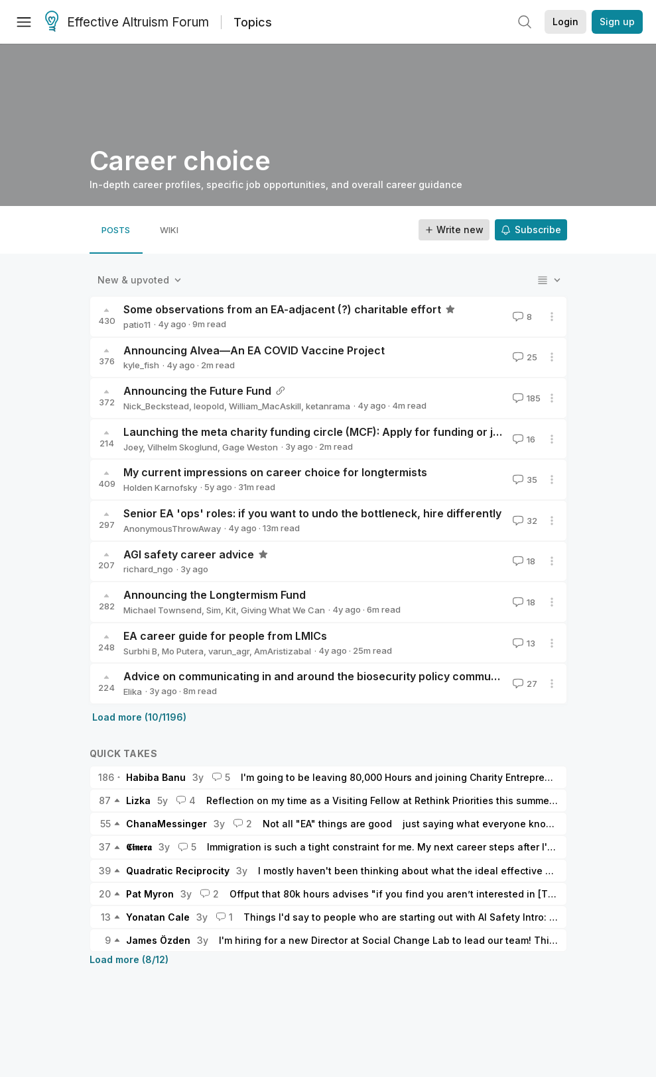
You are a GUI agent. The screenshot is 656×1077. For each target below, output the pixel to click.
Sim (213, 610)
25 (523, 357)
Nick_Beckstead (156, 406)
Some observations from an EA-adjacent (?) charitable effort (282, 309)
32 (523, 521)
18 (522, 561)
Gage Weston (250, 447)
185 (525, 398)
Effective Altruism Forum (127, 22)
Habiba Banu (156, 777)
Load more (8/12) (129, 959)
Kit (231, 610)
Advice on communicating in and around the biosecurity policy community (316, 676)
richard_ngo (148, 569)
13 (522, 643)
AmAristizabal (282, 651)
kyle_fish (141, 365)
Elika (132, 691)
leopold (209, 406)
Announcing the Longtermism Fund (214, 594)
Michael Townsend (162, 610)
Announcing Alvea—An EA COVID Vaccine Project (254, 350)
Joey (133, 447)
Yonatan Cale (158, 917)
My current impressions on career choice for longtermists (275, 472)
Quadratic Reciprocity (178, 870)
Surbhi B (140, 651)
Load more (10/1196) (139, 717)
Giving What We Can (283, 610)
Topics (252, 22)
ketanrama (328, 406)
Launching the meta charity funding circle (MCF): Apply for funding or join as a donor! (346, 431)
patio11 (137, 324)
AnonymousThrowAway (172, 528)
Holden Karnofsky (160, 487)
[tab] (116, 230)
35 (523, 480)
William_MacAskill (265, 406)
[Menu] (24, 22)
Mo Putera (183, 651)
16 (522, 439)
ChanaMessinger (166, 823)
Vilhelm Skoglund (182, 447)
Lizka (138, 800)
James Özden (158, 940)
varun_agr (228, 651)
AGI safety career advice (188, 554)
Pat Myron (150, 893)
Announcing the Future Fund (197, 390)
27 (523, 684)
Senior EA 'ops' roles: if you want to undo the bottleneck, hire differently (312, 513)
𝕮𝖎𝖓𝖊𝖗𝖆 (139, 846)
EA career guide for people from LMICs (225, 635)
